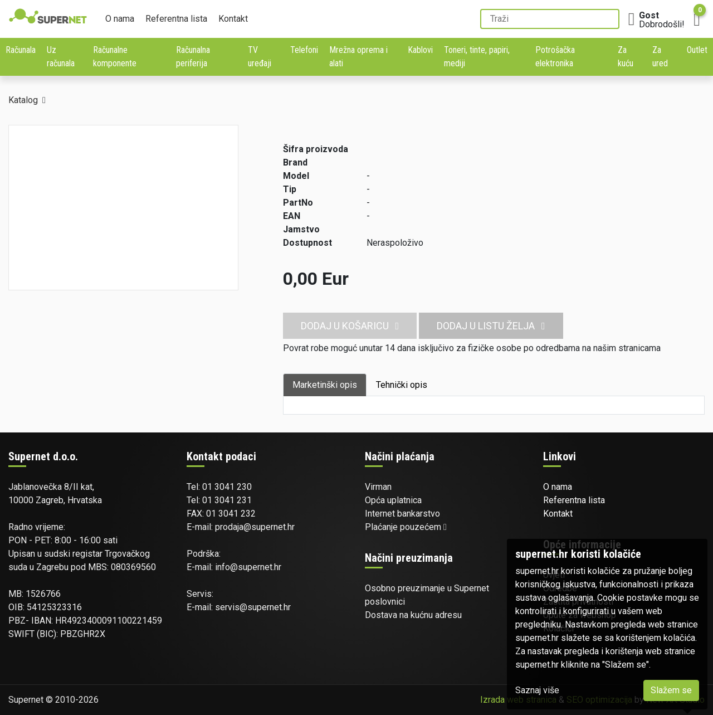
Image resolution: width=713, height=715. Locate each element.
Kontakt (233, 18)
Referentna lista (176, 18)
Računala (21, 50)
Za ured (660, 57)
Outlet (697, 50)
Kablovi (420, 50)
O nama (119, 18)
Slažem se (671, 690)
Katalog (23, 100)
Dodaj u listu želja (491, 326)
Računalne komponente (114, 57)
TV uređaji (259, 57)
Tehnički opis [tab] (401, 385)
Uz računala (61, 57)
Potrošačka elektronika (555, 57)
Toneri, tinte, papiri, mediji (477, 57)
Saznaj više (537, 690)
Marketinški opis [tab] (324, 385)
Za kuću (625, 57)
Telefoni (304, 50)
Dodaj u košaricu (350, 326)
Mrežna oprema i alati (358, 57)
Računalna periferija (193, 57)
